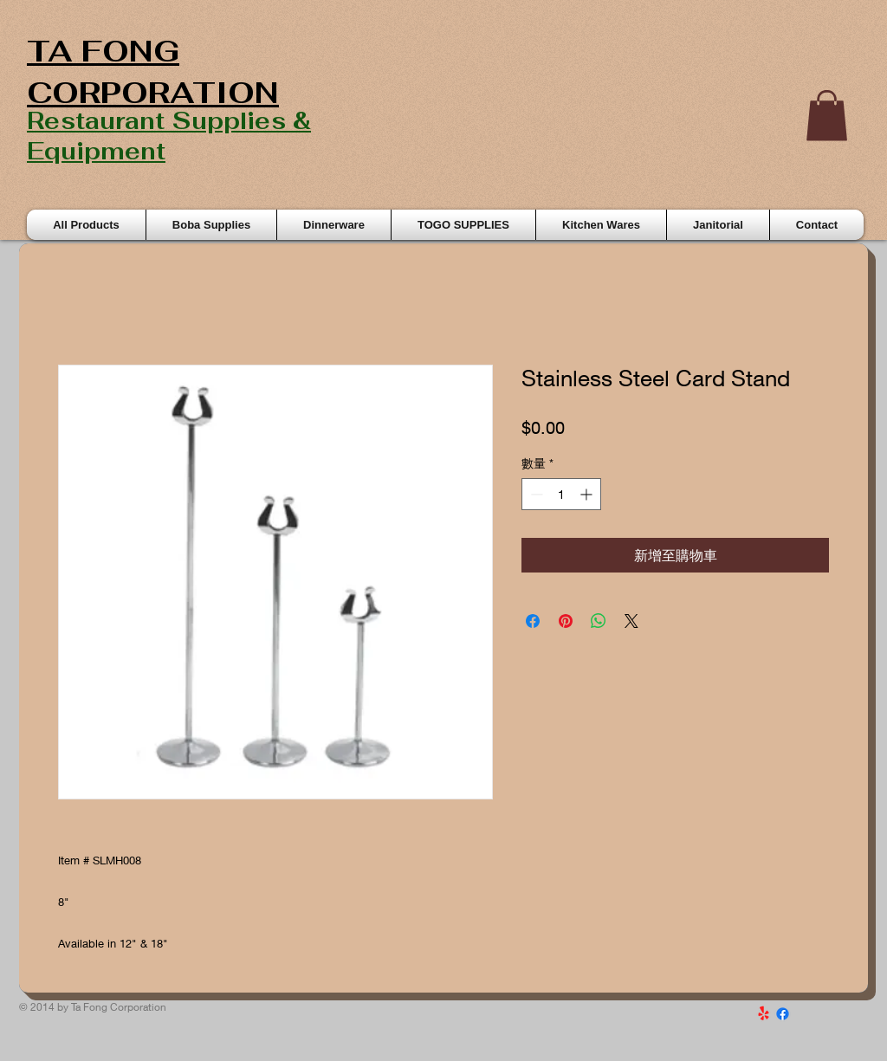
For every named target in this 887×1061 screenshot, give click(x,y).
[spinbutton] (561, 494)
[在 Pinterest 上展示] (565, 621)
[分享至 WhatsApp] (598, 621)
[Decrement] (535, 494)
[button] (827, 115)
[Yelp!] (763, 1014)
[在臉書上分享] (532, 621)
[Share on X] (631, 621)
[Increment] (588, 494)
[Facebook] (782, 1014)
